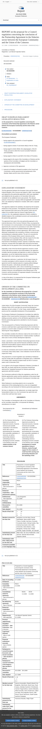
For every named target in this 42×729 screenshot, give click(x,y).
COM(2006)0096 (6, 130)
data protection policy (12, 727)
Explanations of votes (12, 80)
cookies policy (24, 727)
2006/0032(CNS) (15, 56)
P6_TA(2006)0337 (12, 85)
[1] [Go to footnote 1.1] (14, 142)
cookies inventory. (36, 727)
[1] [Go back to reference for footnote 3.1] (2, 555)
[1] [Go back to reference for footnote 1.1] (2, 180)
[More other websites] (33, 2)
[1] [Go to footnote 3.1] (10, 410)
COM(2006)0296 (19, 575)
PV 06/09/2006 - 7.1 (12, 78)
